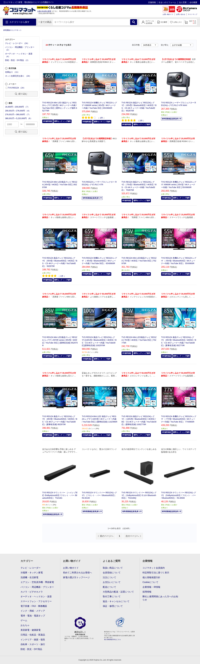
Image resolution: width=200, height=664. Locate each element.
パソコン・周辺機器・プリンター (37, 587)
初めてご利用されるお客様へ (77, 572)
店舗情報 (152, 2)
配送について (109, 587)
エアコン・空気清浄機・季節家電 (37, 582)
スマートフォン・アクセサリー (36, 601)
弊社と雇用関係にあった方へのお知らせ (160, 598)
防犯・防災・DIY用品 (31, 649)
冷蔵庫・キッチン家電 (32, 572)
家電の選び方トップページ (76, 577)
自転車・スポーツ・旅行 (33, 644)
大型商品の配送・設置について (118, 592)
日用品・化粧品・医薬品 (33, 635)
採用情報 (146, 592)
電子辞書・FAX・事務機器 (34, 606)
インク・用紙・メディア (33, 611)
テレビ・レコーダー (31, 568)
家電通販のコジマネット (12, 30)
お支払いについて (112, 582)
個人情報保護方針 (151, 577)
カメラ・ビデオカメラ (32, 592)
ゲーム (24, 620)
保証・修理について (113, 606)
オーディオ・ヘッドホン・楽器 (36, 596)
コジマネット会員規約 (153, 568)
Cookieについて (150, 582)
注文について (109, 577)
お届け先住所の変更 (44, 11)
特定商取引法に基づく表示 (155, 572)
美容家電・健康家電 (31, 630)
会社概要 (193, 2)
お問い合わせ (180, 14)
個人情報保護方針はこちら (112, 639)
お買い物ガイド (168, 14)
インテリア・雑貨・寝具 (33, 639)
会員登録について (112, 572)
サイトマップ (192, 14)
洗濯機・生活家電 (29, 577)
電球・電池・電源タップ (33, 615)
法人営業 (183, 2)
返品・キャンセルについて (116, 601)
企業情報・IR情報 (151, 587)
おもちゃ (25, 625)
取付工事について (112, 596)
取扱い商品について (113, 568)
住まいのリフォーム (167, 2)
